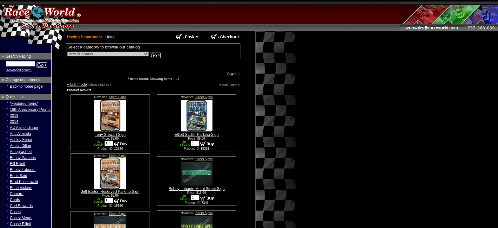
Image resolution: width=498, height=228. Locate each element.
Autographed (21, 151)
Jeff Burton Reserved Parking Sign (110, 191)
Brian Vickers (21, 188)
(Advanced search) (19, 70)
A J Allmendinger (24, 127)
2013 (14, 115)
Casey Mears (21, 218)
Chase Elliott (20, 224)
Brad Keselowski (24, 182)
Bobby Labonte (23, 170)
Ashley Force (21, 139)
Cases (15, 212)
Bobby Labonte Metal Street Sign (197, 189)
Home (110, 37)
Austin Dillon (20, 145)
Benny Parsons (23, 157)
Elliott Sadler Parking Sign (197, 134)
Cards (15, 200)
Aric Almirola (20, 133)
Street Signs (117, 97)
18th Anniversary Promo (30, 109)
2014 (14, 121)
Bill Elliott (17, 164)
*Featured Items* (24, 103)
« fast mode (77, 84)
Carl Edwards (21, 206)
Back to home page (26, 86)
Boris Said (18, 176)
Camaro (17, 194)
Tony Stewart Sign (110, 134)
